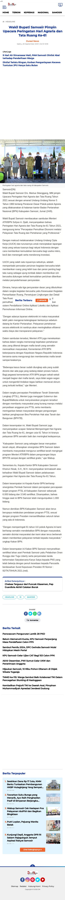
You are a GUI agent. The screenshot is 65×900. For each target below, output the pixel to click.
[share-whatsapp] (35, 614)
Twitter (38, 881)
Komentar (32, 620)
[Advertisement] (32, 102)
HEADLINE (9, 597)
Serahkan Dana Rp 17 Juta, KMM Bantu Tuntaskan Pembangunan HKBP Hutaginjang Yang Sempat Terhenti (24, 784)
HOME (6, 12)
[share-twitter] (30, 614)
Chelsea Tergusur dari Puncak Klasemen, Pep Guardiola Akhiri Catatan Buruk (29, 586)
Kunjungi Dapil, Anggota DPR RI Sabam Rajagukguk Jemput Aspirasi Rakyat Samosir (24, 837)
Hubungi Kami (34, 886)
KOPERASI (29, 12)
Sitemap (14, 886)
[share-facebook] (26, 614)
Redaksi (23, 886)
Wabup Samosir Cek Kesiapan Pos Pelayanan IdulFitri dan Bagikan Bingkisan (25, 811)
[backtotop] (32, 867)
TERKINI (16, 12)
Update (41, 300)
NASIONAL (43, 12)
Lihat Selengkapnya (32, 850)
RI (20, 597)
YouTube (44, 881)
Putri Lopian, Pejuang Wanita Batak (22, 823)
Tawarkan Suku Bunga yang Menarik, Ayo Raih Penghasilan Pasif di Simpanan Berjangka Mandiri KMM (23, 797)
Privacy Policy (48, 886)
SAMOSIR (57, 12)
